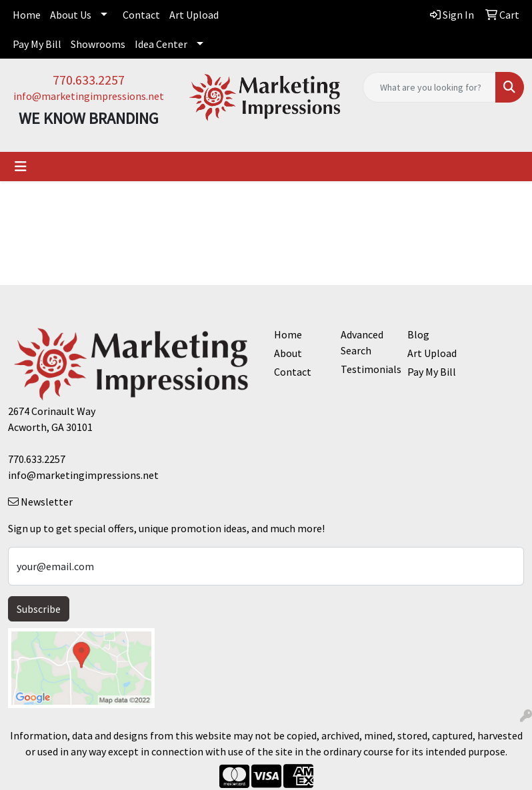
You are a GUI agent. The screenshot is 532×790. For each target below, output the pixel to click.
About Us (70, 14)
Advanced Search (362, 342)
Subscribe (39, 608)
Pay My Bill (37, 44)
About (288, 353)
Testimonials (366, 369)
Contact (141, 14)
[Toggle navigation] (21, 166)
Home (27, 14)
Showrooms (98, 44)
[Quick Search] (429, 87)
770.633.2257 (89, 79)
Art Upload (194, 14)
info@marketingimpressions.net (88, 96)
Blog (418, 334)
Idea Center (161, 44)
